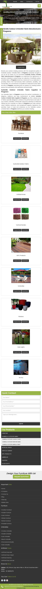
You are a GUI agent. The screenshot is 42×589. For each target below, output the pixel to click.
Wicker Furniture (6, 518)
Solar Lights (6, 463)
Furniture (5, 433)
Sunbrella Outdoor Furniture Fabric (11, 442)
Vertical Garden (7, 450)
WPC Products (6, 454)
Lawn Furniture (5, 515)
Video (21, 1)
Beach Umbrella (5, 539)
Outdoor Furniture (6, 510)
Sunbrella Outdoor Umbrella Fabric (11, 444)
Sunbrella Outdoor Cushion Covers (11, 439)
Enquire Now (17, 138)
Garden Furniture (6, 512)
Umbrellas (5, 457)
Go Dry (37, 1)
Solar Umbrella (5, 545)
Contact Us (29, 1)
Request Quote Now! (21, 477)
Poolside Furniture (6, 523)
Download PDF (1, 33)
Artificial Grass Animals (7, 560)
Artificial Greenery (6, 558)
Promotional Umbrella (7, 542)
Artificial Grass (7, 447)
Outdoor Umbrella (6, 531)
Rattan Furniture (6, 521)
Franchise (1, 21)
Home (3, 488)
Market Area (4, 502)
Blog (2, 497)
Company (4, 491)
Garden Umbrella (6, 534)
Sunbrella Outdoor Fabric (10, 436)
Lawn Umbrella (5, 536)
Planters (4, 460)
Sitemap (3, 499)
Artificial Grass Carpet (7, 555)
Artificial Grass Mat (6, 552)
